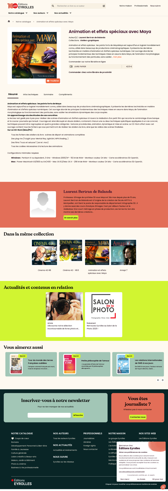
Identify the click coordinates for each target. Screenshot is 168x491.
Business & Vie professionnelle (25, 469)
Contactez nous (137, 417)
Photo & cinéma (18, 465)
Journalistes (89, 438)
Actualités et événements (65, 450)
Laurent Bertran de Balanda (92, 37)
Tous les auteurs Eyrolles (64, 438)
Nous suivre (155, 5)
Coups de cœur (20, 438)
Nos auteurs (39, 13)
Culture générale (19, 454)
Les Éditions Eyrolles (148, 438)
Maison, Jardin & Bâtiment (23, 461)
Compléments (65, 94)
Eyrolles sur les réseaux (64, 462)
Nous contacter (91, 450)
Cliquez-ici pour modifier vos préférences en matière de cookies (131, 486)
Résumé (13, 94)
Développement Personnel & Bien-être (29, 446)
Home (8, 21)
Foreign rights (90, 446)
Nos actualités (61, 13)
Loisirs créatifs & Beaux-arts (24, 457)
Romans (15, 442)
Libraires (87, 442)
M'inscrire (78, 415)
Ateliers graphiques (89, 40)
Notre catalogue (16, 13)
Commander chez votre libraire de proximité (90, 72)
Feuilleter (53, 80)
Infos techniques (30, 94)
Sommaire (48, 94)
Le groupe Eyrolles (116, 438)
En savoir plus (70, 217)
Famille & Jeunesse (20, 450)
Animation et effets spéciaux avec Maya (55, 21)
